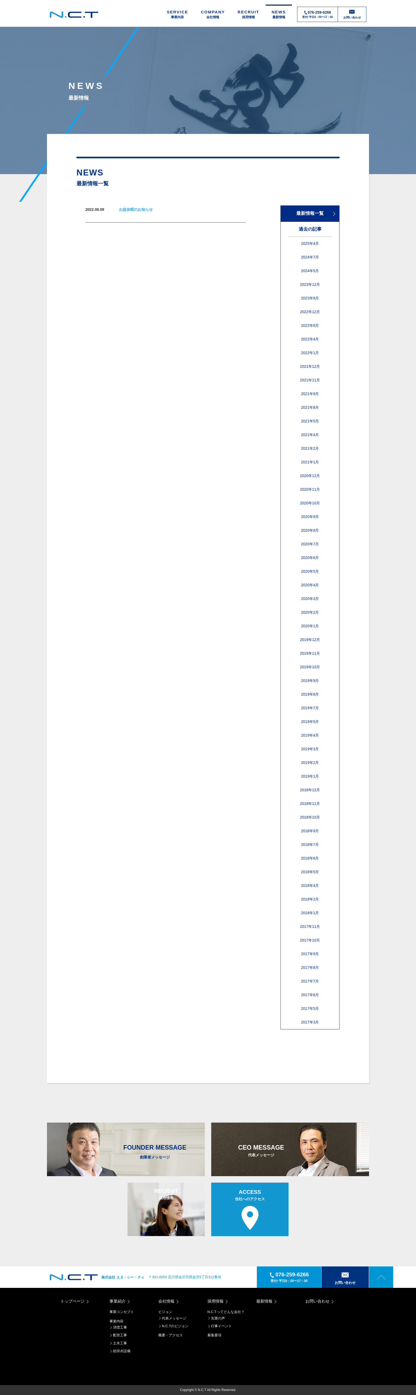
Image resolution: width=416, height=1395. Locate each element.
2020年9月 (310, 517)
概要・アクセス (170, 1335)
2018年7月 (310, 844)
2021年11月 (310, 380)
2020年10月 (310, 503)
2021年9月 (310, 394)
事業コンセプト (122, 1312)
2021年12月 (310, 366)
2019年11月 (310, 653)
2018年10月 (310, 817)
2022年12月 (310, 312)
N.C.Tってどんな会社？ (226, 1312)
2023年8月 (310, 298)
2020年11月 (310, 489)
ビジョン (165, 1312)
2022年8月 (310, 325)
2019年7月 (310, 708)
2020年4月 (310, 585)
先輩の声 (216, 1318)
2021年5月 (310, 421)
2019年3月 (310, 749)
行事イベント (219, 1326)
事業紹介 (120, 1301)
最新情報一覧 (316, 213)
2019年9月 (310, 680)
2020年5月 (310, 571)
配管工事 (118, 1335)
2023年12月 (310, 284)
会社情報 (169, 1301)
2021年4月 (310, 435)
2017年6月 (310, 995)
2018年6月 (310, 858)
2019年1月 (310, 776)
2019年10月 (310, 667)
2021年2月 (310, 448)
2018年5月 (310, 872)
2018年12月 (310, 790)
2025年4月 (310, 243)
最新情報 (267, 1301)
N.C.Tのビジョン (173, 1326)
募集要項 (214, 1335)
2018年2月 (310, 899)
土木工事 (118, 1343)
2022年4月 (310, 339)
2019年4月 (310, 735)
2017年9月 (310, 954)
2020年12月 (310, 476)
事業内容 (116, 1321)
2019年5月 (310, 721)
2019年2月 (310, 762)
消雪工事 (118, 1327)
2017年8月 (310, 967)
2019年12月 (310, 640)
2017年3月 (310, 1022)
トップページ (75, 1301)
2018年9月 (310, 831)
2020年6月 (310, 558)
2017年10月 (310, 940)
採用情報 (218, 1301)
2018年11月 (310, 803)
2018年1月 (310, 913)
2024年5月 (310, 271)
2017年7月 (310, 981)
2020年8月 (310, 530)
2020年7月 (310, 544)
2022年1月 (310, 353)
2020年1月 (310, 626)
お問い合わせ (320, 1301)
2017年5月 (310, 1008)
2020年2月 (310, 612)
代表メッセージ (172, 1318)
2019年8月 (310, 694)
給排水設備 (120, 1351)
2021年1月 (310, 462)
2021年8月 (310, 407)
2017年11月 (310, 926)
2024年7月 (310, 257)
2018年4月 (310, 885)
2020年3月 (310, 599)
